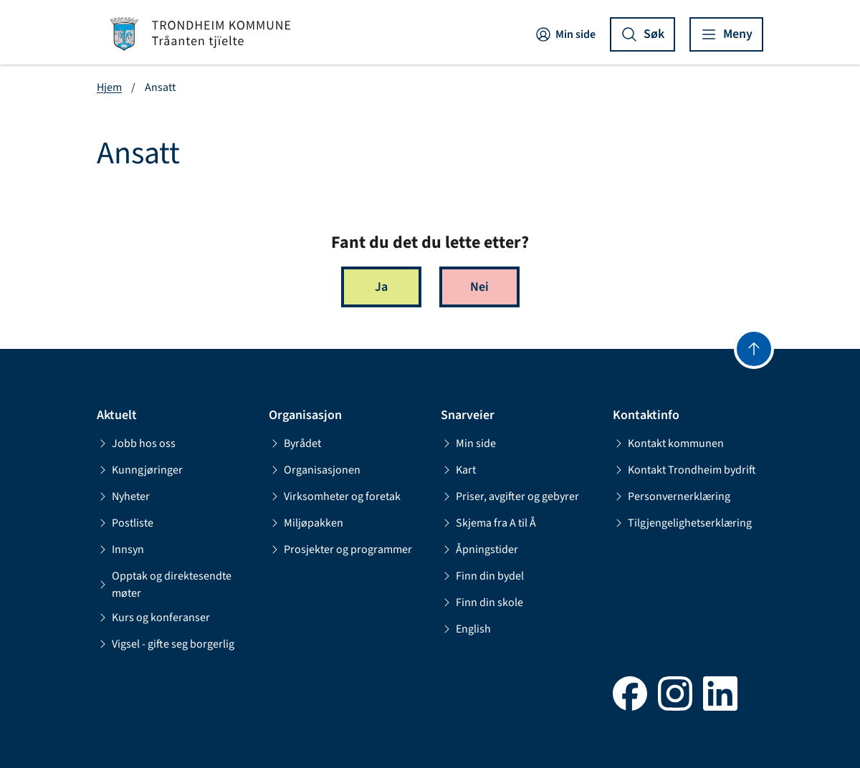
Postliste (125, 523)
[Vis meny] (726, 34)
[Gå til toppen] (754, 349)
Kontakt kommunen (668, 443)
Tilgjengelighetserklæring (682, 523)
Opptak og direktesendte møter (164, 584)
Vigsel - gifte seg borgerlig (165, 644)
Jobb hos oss (136, 443)
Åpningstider (479, 549)
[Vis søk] (642, 34)
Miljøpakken (306, 523)
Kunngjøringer (140, 470)
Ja (381, 287)
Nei (479, 287)
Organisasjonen (314, 470)
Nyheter (123, 496)
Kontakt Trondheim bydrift (684, 470)
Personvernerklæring (671, 496)
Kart (458, 470)
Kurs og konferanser (153, 617)
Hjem (109, 87)
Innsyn (120, 549)
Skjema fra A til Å (488, 523)
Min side (565, 34)
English (466, 629)
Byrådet (295, 443)
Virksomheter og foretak (335, 496)
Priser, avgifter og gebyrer (510, 496)
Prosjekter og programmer (340, 549)
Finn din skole (482, 602)
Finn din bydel (482, 576)
